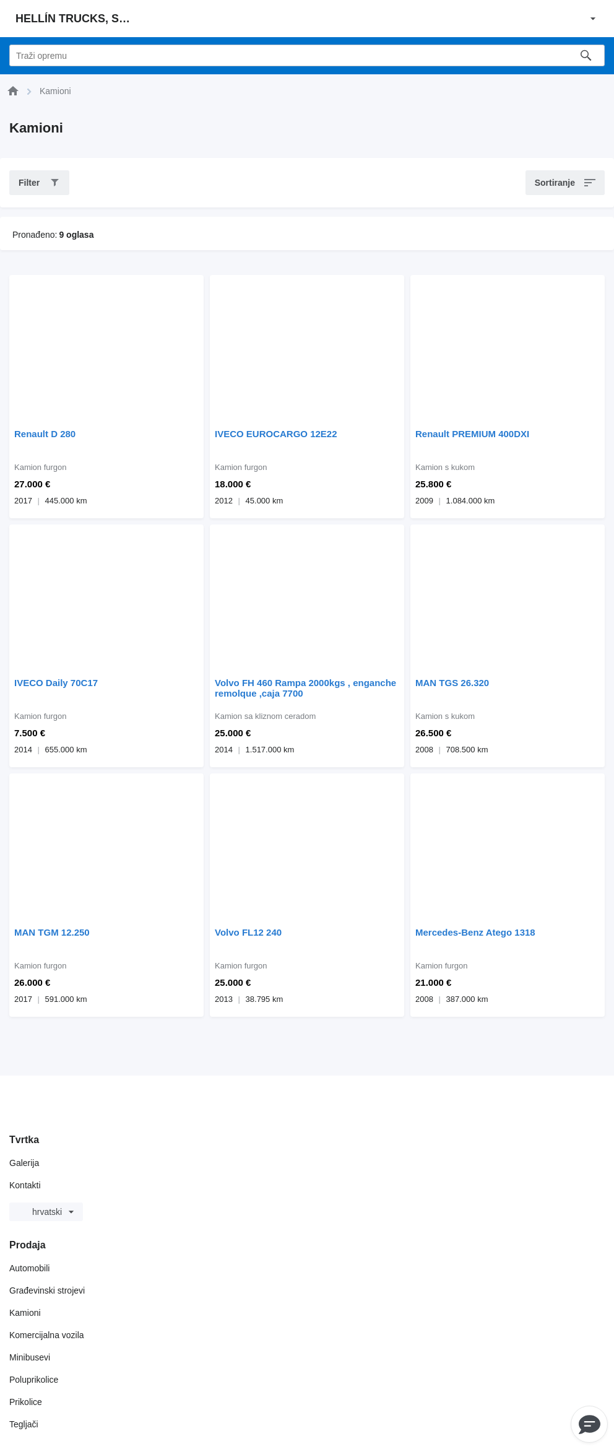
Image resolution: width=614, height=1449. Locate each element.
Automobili (29, 1268)
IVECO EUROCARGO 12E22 (276, 434)
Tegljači (23, 1424)
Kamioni (25, 1313)
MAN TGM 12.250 (52, 932)
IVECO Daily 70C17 (56, 682)
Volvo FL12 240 (248, 932)
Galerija (24, 1163)
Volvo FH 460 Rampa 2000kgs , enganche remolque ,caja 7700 (305, 687)
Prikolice (25, 1402)
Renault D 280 (45, 434)
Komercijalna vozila (46, 1335)
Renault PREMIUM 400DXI (472, 434)
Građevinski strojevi (47, 1290)
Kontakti (25, 1185)
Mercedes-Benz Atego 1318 (475, 932)
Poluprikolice (33, 1380)
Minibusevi (29, 1357)
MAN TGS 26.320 (452, 682)
